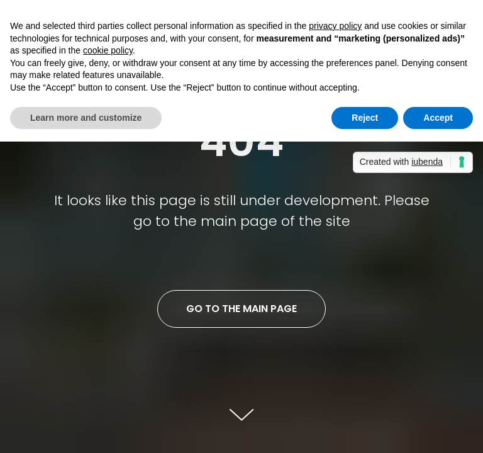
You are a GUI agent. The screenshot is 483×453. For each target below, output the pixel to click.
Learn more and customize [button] (86, 118)
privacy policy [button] (335, 26)
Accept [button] (438, 118)
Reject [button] (365, 118)
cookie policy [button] (108, 50)
